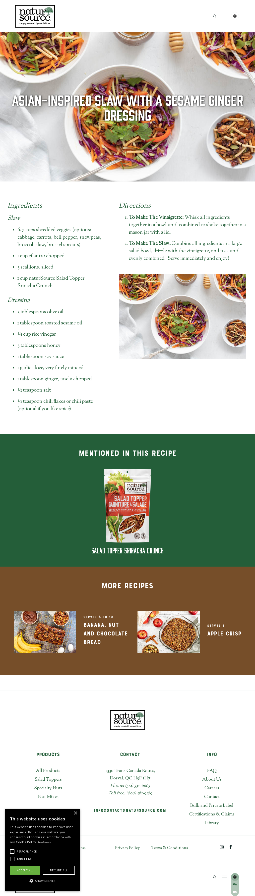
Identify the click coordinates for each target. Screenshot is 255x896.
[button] (225, 16)
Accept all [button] (25, 870)
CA (235, 884)
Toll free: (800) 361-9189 (130, 793)
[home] (35, 16)
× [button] (75, 813)
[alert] (42, 850)
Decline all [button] (58, 870)
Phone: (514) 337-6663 (130, 786)
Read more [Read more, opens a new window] (44, 842)
